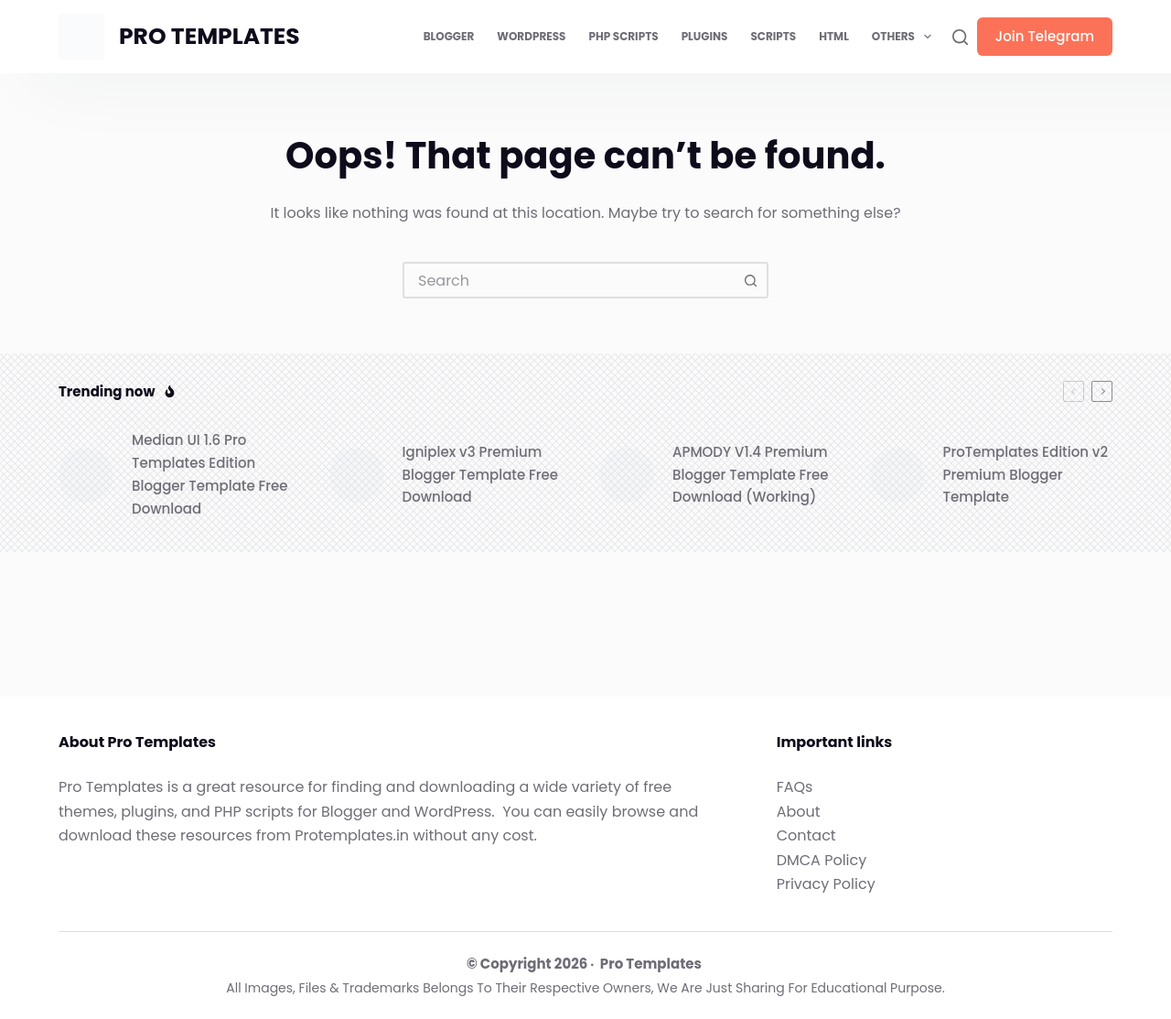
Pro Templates (651, 963)
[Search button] (750, 280)
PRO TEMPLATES (209, 36)
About (799, 811)
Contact (806, 835)
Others (905, 37)
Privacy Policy (826, 883)
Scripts (773, 36)
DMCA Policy (822, 860)
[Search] (960, 37)
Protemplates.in (352, 835)
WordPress (531, 36)
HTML (834, 36)
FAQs (795, 786)
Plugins (705, 36)
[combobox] (569, 280)
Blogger (449, 36)
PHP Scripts (623, 36)
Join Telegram (1044, 36)
